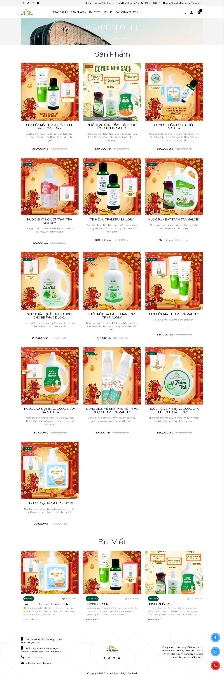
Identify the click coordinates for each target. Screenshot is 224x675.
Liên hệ (107, 12)
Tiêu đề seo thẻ (118, 38)
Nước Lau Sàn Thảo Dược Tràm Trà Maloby (49, 410)
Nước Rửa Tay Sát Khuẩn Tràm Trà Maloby (112, 315)
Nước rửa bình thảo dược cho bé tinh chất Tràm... (174, 410)
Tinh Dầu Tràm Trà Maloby (112, 219)
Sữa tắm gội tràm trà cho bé (50, 503)
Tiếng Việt (196, 3)
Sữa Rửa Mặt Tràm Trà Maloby (174, 314)
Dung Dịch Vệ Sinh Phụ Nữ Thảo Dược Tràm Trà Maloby (112, 410)
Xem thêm (30, 619)
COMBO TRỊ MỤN (97, 604)
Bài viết (94, 12)
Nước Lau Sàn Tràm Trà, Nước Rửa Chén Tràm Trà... (112, 126)
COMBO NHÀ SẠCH (160, 604)
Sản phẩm (78, 12)
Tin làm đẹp (92, 598)
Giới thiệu (28, 598)
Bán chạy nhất (126, 12)
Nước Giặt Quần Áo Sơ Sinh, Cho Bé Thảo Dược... (50, 315)
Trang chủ (60, 12)
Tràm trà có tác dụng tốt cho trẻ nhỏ (46, 604)
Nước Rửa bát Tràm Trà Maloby (174, 219)
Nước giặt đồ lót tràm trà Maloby (49, 221)
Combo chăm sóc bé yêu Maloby (174, 126)
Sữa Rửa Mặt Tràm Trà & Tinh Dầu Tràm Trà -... (49, 126)
